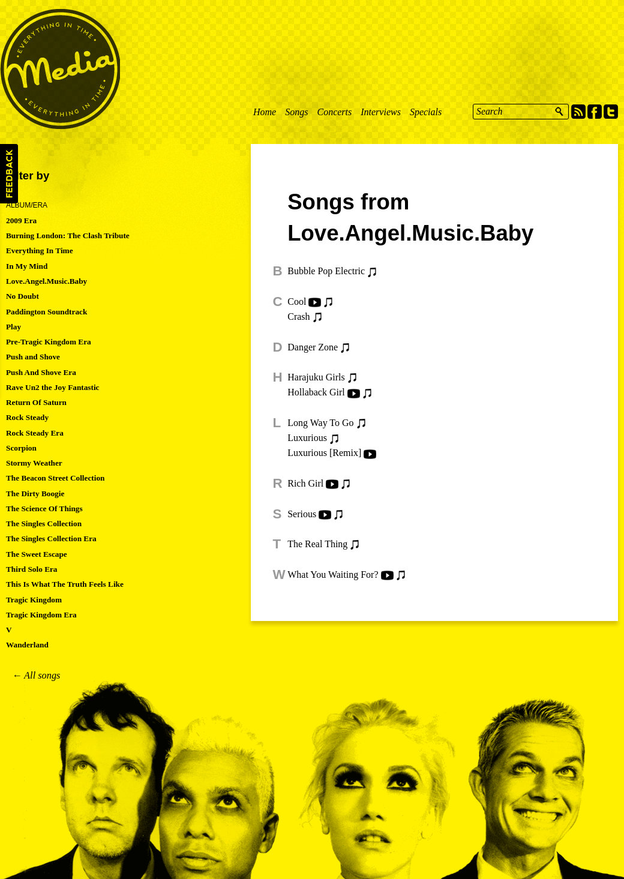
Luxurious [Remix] (324, 453)
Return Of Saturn (36, 402)
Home (264, 112)
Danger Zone (312, 347)
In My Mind (26, 266)
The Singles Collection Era (51, 538)
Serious (301, 514)
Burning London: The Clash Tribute (68, 235)
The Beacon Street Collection (55, 477)
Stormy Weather (34, 462)
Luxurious (307, 438)
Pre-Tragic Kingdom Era (48, 341)
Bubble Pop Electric (326, 271)
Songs (296, 112)
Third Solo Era (32, 569)
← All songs (36, 675)
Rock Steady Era (35, 432)
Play (13, 326)
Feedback (9, 173)
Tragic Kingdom (34, 599)
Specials (426, 112)
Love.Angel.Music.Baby (46, 281)
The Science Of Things (44, 508)
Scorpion (21, 447)
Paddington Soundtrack (46, 311)
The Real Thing (317, 544)
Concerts (334, 112)
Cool (296, 301)
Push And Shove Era (41, 372)
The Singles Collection (44, 523)
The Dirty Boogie (35, 493)
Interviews (381, 112)
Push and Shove (33, 356)
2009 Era (21, 220)
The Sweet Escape (36, 554)
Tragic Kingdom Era (41, 614)
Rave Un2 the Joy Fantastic (53, 387)
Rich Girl (305, 483)
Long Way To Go (320, 423)
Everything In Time (39, 250)
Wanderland (27, 644)
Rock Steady (27, 417)
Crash (298, 316)
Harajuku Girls (316, 377)
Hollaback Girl (316, 392)
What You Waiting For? (332, 574)
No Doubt (22, 296)
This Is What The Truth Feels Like (65, 584)
